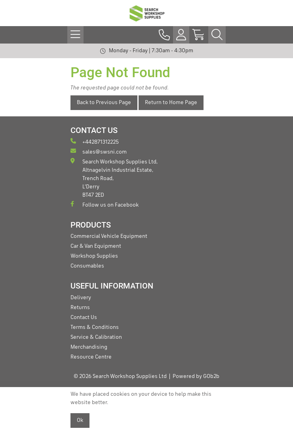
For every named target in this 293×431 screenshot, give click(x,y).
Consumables (87, 266)
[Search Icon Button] (217, 35)
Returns (80, 307)
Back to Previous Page (104, 102)
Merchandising (88, 347)
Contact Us (83, 317)
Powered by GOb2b (196, 376)
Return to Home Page (171, 102)
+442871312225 (94, 141)
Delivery (80, 297)
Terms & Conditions (94, 327)
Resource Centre (91, 357)
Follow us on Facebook (104, 204)
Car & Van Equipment (95, 246)
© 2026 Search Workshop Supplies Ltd (120, 376)
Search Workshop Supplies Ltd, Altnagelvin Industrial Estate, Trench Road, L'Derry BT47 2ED (114, 178)
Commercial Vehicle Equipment (108, 236)
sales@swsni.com (98, 151)
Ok (80, 420)
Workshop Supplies (94, 256)
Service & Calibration (96, 337)
